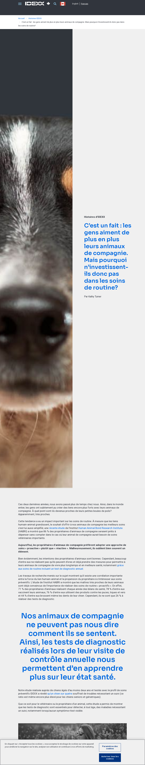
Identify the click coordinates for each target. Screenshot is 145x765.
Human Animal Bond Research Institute (100, 528)
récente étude (57, 528)
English (75, 4)
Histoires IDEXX (35, 18)
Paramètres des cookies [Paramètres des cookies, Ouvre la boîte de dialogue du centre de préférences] (110, 747)
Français (84, 4)
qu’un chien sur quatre (59, 693)
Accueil (21, 18)
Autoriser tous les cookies (109, 757)
